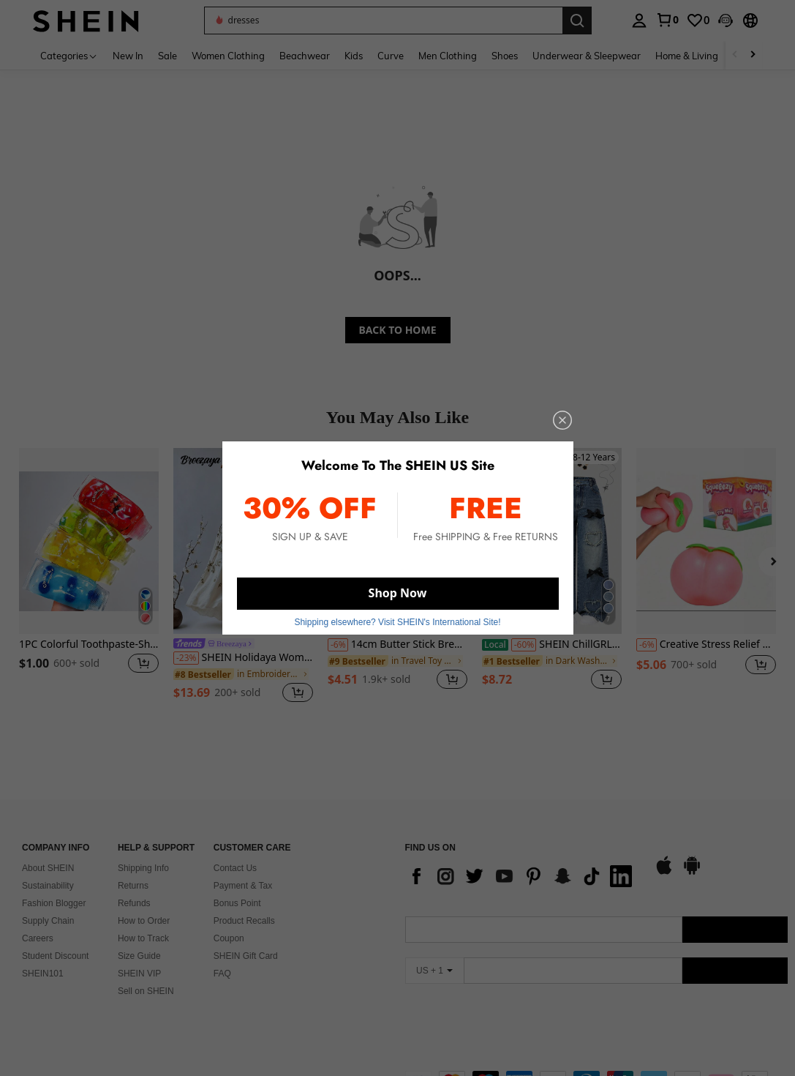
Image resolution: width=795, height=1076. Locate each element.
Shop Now (398, 593)
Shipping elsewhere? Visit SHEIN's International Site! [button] (397, 622)
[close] (562, 420)
